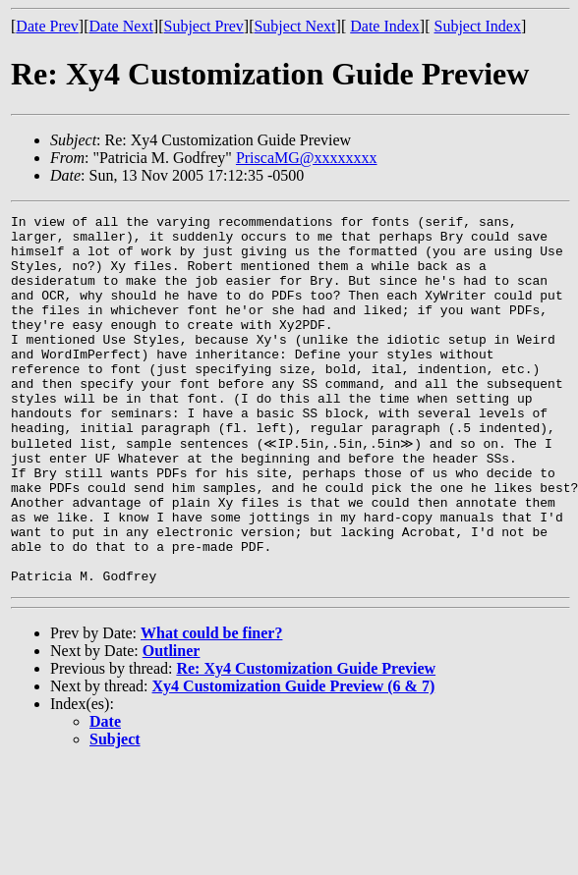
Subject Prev (203, 26)
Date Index (385, 26)
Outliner (172, 723)
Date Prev (47, 26)
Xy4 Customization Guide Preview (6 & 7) (293, 758)
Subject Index (477, 26)
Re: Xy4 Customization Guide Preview (305, 741)
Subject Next (294, 26)
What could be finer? (211, 705)
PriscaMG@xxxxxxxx (306, 157)
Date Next (121, 26)
